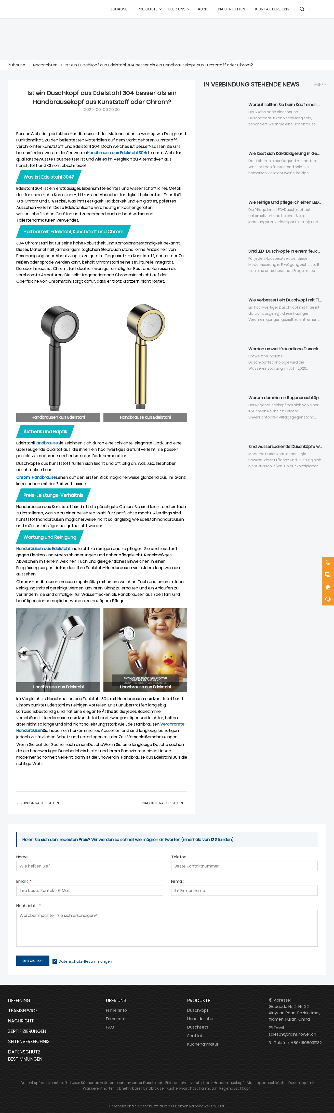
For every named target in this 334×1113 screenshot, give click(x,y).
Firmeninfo (116, 1010)
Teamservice (23, 1010)
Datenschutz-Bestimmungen (85, 961)
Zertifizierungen (27, 1031)
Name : (23, 857)
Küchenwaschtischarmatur (192, 1088)
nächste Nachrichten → (164, 802)
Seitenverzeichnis (29, 1041)
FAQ (110, 1027)
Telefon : (179, 857)
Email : (23, 881)
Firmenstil (115, 1019)
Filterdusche (176, 1082)
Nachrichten (45, 65)
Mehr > (320, 84)
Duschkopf (197, 1010)
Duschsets (197, 1027)
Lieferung (19, 1000)
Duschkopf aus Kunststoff (44, 1082)
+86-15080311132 (306, 1043)
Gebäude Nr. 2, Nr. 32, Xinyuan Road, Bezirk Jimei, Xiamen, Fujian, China (294, 1013)
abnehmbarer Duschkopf (140, 1082)
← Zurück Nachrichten (37, 802)
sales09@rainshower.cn (292, 1034)
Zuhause (16, 65)
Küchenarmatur (203, 1044)
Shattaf (195, 1036)
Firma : (177, 881)
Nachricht (21, 1021)
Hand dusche (200, 1019)
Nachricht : (28, 906)
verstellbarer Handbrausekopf (217, 1082)
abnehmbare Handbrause (140, 1088)
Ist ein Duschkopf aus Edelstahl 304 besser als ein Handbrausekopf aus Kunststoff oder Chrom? (159, 65)
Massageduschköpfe (266, 1082)
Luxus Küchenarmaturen (92, 1082)
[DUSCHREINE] (36, 9)
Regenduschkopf (234, 1088)
